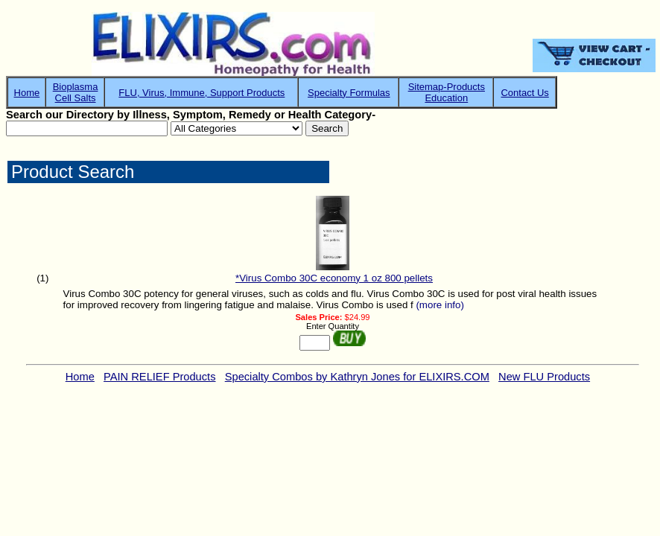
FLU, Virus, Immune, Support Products (201, 92)
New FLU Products (544, 377)
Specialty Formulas (349, 92)
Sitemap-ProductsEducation (446, 92)
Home (27, 92)
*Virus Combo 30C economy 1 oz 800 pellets (334, 278)
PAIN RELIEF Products (159, 377)
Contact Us (524, 92)
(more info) (439, 304)
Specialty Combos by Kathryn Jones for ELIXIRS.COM (357, 377)
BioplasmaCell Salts (75, 92)
